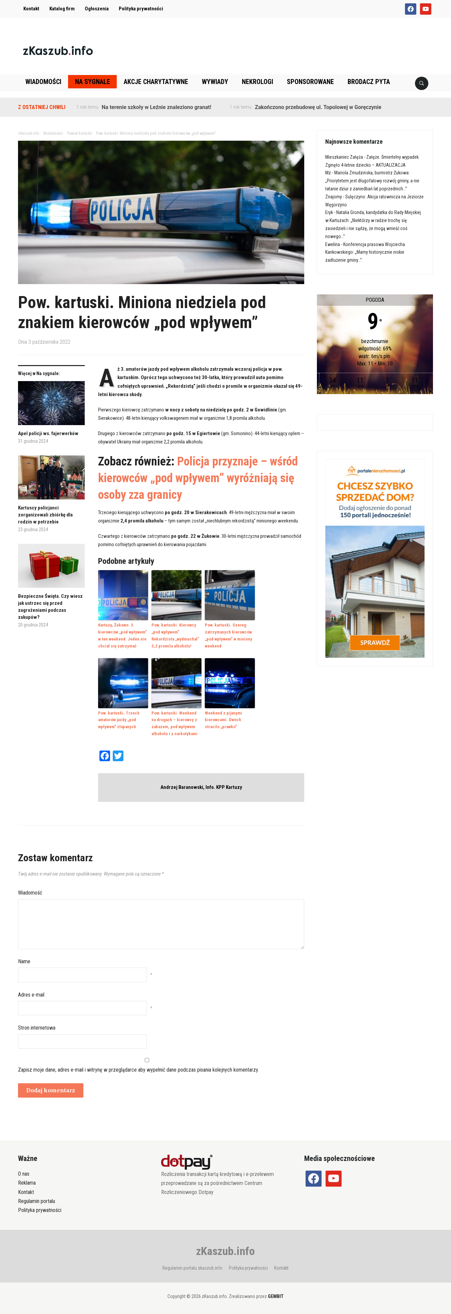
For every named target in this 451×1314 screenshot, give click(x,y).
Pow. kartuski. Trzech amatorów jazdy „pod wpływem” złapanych (118, 720)
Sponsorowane (310, 82)
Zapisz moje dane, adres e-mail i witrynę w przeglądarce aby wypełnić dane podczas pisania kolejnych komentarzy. (138, 1070)
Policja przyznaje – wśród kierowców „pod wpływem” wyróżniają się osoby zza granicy (198, 478)
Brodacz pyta (369, 82)
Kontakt (31, 9)
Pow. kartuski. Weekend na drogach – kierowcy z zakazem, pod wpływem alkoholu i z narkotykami (174, 723)
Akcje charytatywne (156, 82)
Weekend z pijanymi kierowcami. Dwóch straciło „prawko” (223, 720)
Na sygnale (92, 82)
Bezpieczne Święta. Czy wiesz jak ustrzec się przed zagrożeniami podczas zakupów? (50, 606)
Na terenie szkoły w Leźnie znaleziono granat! (156, 107)
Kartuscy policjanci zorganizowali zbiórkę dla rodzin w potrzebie (45, 515)
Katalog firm (62, 9)
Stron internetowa (36, 1028)
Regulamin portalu (36, 1201)
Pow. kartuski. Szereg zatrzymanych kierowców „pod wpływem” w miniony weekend (228, 635)
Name (24, 961)
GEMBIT (276, 1296)
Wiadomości (43, 82)
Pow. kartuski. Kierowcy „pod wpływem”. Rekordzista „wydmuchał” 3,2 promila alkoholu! (175, 635)
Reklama (27, 1183)
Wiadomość (30, 893)
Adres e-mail (31, 995)
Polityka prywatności (141, 9)
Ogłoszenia (97, 9)
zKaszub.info (225, 1251)
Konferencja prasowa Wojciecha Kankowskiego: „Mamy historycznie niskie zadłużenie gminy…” (365, 252)
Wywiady (215, 82)
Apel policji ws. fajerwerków (48, 433)
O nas (23, 1174)
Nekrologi (257, 82)
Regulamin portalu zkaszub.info (192, 1268)
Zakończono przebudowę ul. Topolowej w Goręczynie (318, 107)
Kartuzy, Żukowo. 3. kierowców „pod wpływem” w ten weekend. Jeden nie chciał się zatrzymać (122, 635)
